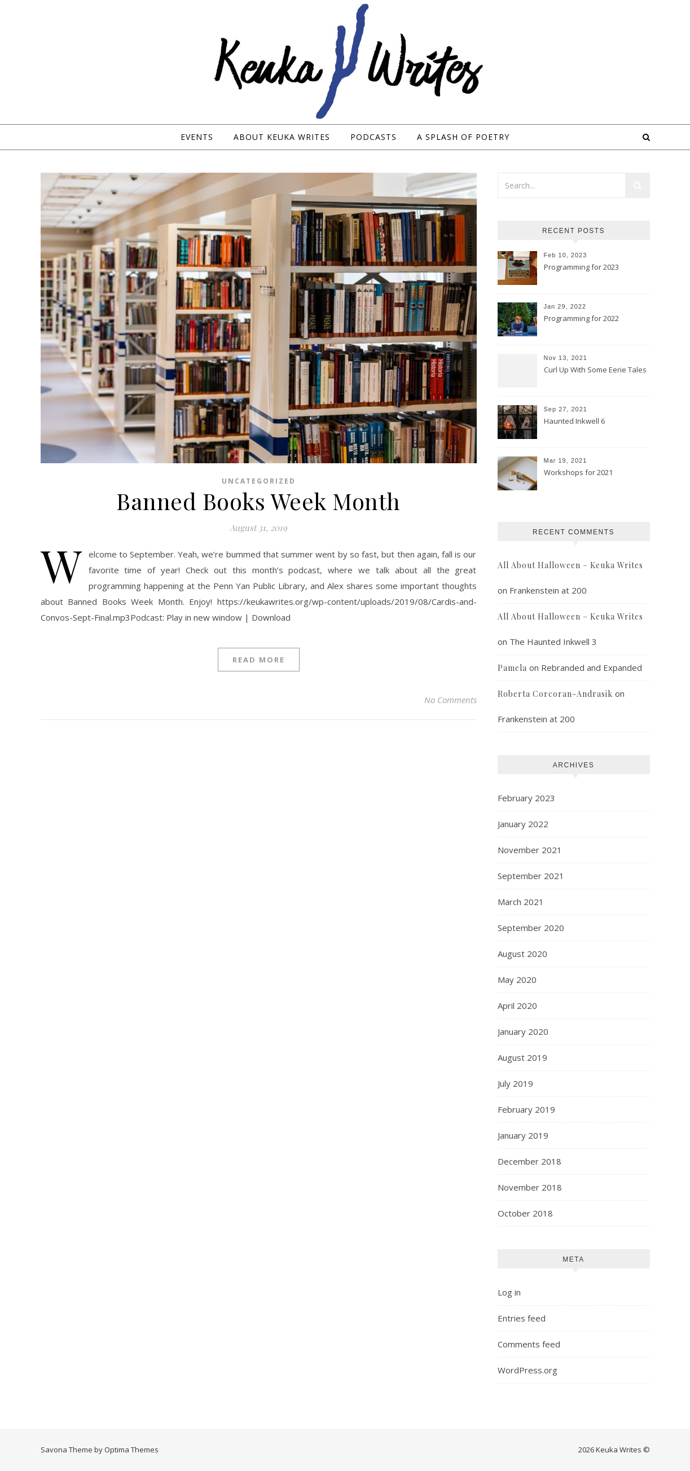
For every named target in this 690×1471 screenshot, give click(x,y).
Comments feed (529, 1344)
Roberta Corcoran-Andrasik (555, 693)
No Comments (450, 699)
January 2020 (523, 1031)
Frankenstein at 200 (548, 590)
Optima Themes (131, 1449)
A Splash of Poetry (463, 136)
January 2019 (523, 1135)
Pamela (512, 667)
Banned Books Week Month (258, 501)
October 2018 (525, 1213)
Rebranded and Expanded (591, 667)
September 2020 (531, 927)
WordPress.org (527, 1370)
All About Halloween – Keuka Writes (570, 565)
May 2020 (517, 979)
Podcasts (373, 136)
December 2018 (529, 1161)
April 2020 (517, 1005)
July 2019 (515, 1083)
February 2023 (526, 797)
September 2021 (531, 875)
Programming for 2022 (581, 318)
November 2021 (530, 849)
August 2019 (522, 1057)
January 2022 (523, 823)
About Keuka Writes (282, 136)
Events (197, 136)
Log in (509, 1292)
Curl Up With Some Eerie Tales (595, 370)
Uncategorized (259, 481)
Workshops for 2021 (578, 472)
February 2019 (526, 1109)
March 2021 (521, 901)
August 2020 (522, 953)
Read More (258, 660)
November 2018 (530, 1187)
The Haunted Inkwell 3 (553, 641)
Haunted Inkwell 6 (574, 421)
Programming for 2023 (581, 267)
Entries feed (522, 1318)
